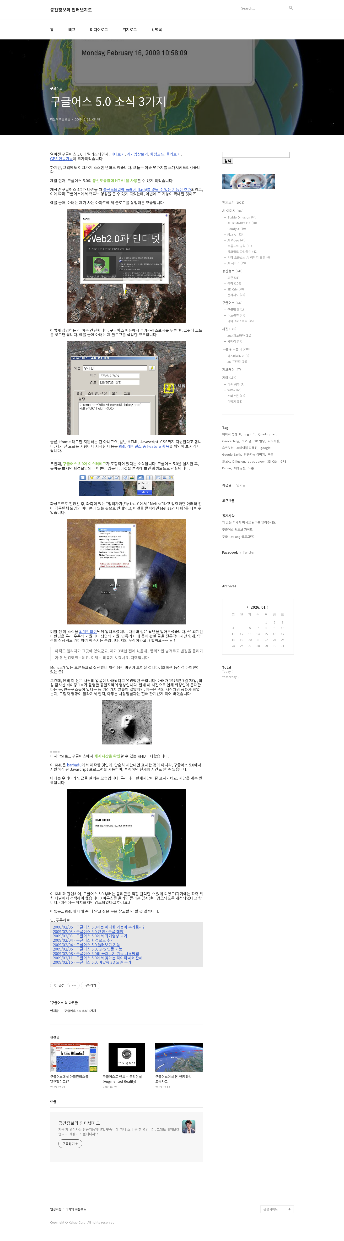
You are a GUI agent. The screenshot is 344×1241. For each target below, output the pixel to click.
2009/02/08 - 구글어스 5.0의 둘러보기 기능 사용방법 (96, 953)
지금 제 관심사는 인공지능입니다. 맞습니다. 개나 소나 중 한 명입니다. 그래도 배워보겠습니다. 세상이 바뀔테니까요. (118, 1131)
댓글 (53, 1101)
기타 (229, 377)
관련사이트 (270, 1209)
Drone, (227, 621)
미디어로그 (99, 29)
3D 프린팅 (237, 361)
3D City (235, 289)
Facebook (230, 705)
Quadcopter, (267, 587)
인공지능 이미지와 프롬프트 (68, 1209)
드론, (251, 621)
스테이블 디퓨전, (247, 600)
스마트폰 (236, 396)
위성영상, (240, 621)
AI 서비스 (236, 263)
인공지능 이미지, (255, 607)
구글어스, (250, 587)
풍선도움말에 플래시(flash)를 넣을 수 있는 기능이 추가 (147, 189)
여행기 (234, 401)
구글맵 (235, 309)
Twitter (249, 705)
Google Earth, (232, 607)
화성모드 (157, 154)
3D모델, (247, 594)
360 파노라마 (239, 335)
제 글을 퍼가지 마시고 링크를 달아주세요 (249, 675)
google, (266, 600)
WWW (234, 390)
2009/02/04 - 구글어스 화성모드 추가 (83, 940)
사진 (229, 328)
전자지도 (236, 295)
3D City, (273, 614)
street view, (256, 614)
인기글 (241, 638)
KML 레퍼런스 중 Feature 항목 (144, 446)
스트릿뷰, (228, 600)
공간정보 (232, 270)
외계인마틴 (88, 631)
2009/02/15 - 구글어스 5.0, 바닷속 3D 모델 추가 (92, 962)
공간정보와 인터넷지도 (71, 9)
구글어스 (232, 302)
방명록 (156, 29)
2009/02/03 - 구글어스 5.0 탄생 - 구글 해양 (88, 931)
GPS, (283, 614)
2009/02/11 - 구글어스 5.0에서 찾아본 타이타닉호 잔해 (98, 958)
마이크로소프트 (240, 321)
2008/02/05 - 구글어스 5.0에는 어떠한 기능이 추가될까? (99, 927)
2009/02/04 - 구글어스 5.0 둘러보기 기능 (86, 944)
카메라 (234, 341)
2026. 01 (258, 760)
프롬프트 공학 (239, 246)
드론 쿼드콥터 (236, 349)
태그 (71, 29)
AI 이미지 (232, 210)
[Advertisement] (258, 496)
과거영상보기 (137, 154)
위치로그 (130, 29)
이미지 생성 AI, (232, 587)
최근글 (226, 638)
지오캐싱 (231, 369)
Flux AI (235, 234)
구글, (271, 607)
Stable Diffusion (241, 217)
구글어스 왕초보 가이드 (237, 682)
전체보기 (233, 202)
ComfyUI (236, 228)
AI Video (236, 240)
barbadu (74, 765)
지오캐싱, (274, 594)
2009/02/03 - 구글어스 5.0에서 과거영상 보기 (90, 936)
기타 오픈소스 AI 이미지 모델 (248, 257)
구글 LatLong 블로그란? (238, 689)
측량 (234, 283)
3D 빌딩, (260, 594)
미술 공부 (235, 384)
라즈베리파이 (238, 356)
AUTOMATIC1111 (242, 223)
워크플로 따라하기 (242, 251)
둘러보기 (173, 154)
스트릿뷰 (236, 315)
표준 (233, 277)
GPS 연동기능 (61, 158)
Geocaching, (231, 594)
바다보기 (117, 154)
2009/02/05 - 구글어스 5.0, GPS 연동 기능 (87, 949)
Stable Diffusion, (234, 614)
